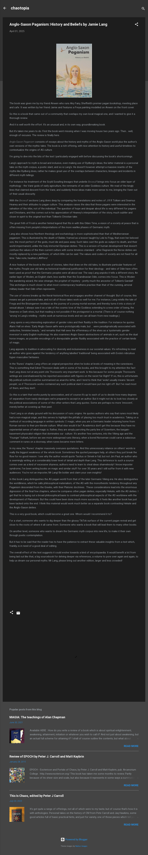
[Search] (143, 9)
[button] (136, 24)
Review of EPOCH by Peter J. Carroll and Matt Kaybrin (46, 756)
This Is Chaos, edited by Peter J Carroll (36, 796)
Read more (131, 746)
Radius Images (81, 846)
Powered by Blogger (74, 839)
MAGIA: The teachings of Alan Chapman (37, 717)
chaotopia (20, 8)
